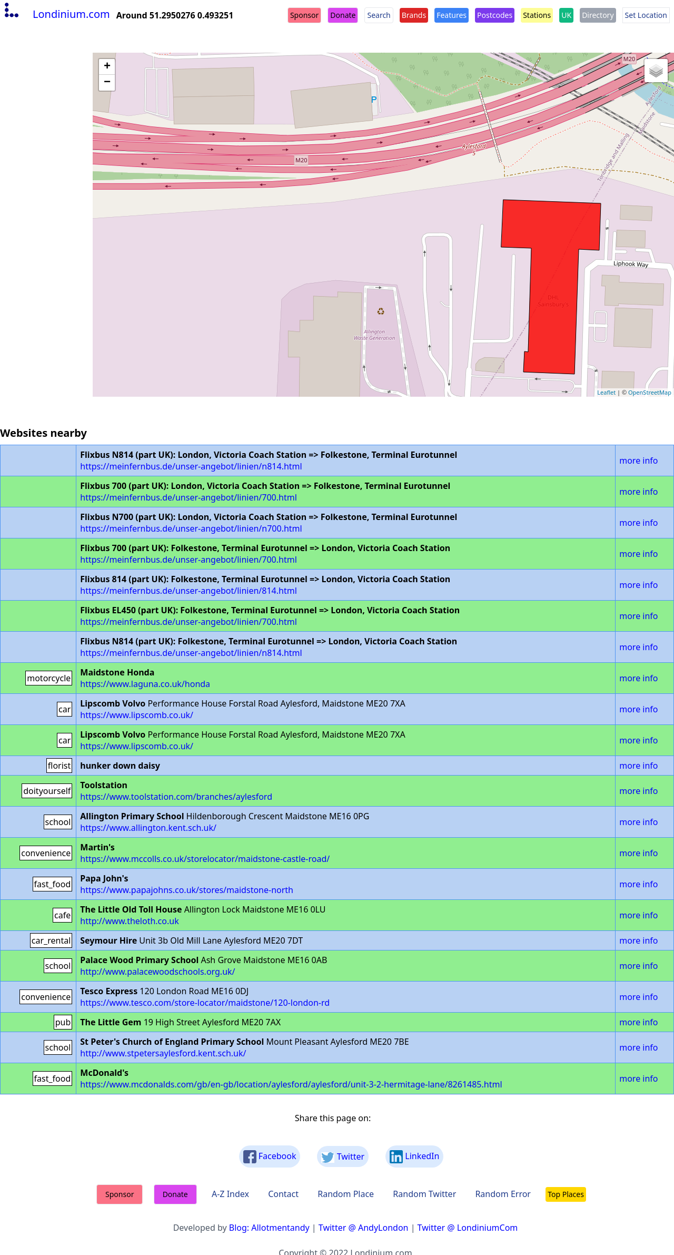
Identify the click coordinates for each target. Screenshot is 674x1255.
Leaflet (606, 392)
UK (566, 15)
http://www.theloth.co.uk (129, 921)
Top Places (566, 1194)
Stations (537, 15)
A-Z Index (230, 1194)
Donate (342, 15)
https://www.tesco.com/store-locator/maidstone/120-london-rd (205, 1002)
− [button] (107, 83)
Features (452, 15)
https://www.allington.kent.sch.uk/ (148, 828)
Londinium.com (56, 14)
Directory (597, 15)
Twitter (342, 1157)
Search (378, 15)
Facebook (269, 1156)
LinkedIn (414, 1156)
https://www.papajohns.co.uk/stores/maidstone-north (186, 890)
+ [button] (107, 67)
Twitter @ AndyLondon (364, 1227)
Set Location (646, 15)
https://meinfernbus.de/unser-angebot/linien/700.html (188, 497)
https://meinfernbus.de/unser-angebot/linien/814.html (188, 590)
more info (638, 460)
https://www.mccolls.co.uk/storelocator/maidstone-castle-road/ (205, 859)
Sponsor (304, 15)
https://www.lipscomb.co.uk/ (136, 715)
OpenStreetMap (649, 392)
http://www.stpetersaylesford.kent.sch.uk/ (163, 1053)
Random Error (503, 1194)
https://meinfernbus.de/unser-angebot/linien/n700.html (191, 528)
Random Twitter (424, 1194)
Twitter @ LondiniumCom (468, 1227)
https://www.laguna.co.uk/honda (145, 684)
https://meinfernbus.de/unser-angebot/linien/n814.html (191, 466)
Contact (283, 1194)
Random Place (346, 1194)
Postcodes (494, 15)
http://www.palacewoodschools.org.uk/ (157, 971)
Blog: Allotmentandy (269, 1227)
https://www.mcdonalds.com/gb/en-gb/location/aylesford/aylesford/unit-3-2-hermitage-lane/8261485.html (291, 1084)
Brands (414, 15)
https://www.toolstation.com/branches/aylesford (176, 796)
